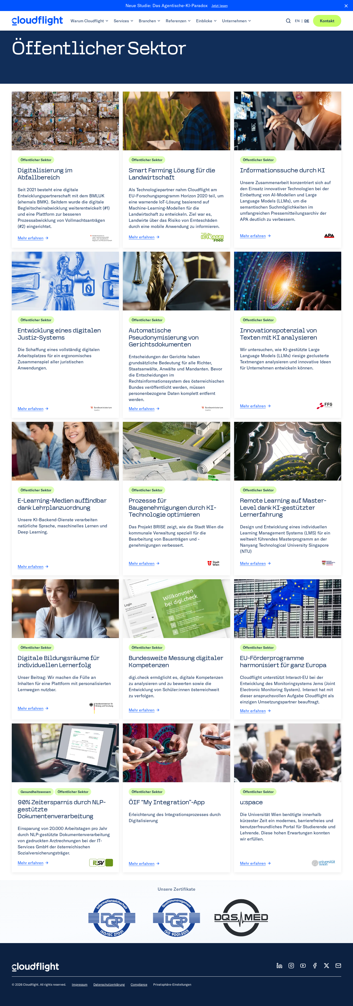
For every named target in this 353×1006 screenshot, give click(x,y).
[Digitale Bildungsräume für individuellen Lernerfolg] (65, 649)
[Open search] (288, 21)
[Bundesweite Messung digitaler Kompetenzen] (176, 649)
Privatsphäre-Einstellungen (172, 984)
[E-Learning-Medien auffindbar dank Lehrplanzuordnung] (65, 498)
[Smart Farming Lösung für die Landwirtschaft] (176, 170)
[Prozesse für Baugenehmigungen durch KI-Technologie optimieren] (176, 498)
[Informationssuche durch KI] (287, 170)
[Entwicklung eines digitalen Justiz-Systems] (65, 335)
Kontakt (327, 20)
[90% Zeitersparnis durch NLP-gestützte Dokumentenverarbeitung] (65, 798)
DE (306, 21)
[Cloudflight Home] (37, 21)
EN (297, 21)
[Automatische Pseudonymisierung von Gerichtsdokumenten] (176, 335)
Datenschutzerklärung (109, 984)
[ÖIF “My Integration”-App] (176, 798)
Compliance (139, 984)
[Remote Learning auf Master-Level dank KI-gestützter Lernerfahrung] (287, 498)
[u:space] (287, 798)
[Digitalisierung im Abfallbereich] (65, 170)
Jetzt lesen (220, 5)
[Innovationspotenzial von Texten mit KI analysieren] (287, 335)
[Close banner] (344, 6)
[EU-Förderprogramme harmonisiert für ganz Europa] (287, 649)
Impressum (80, 984)
